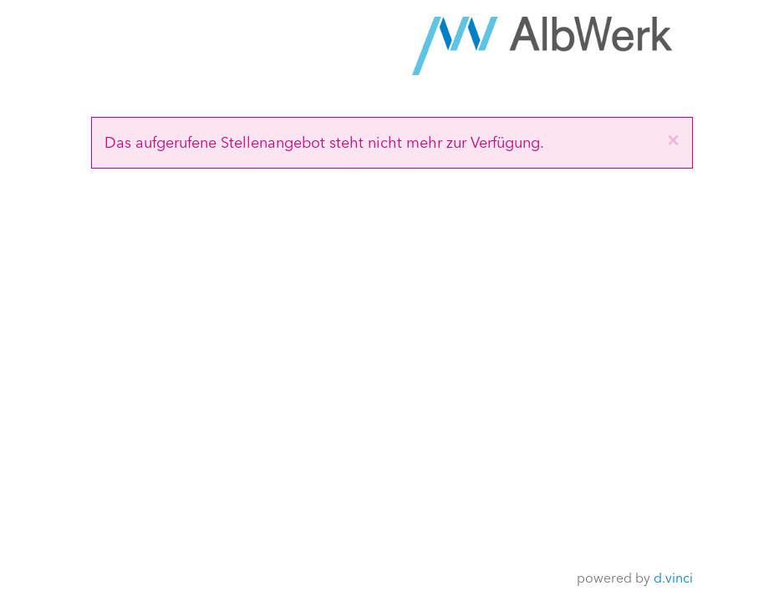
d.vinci (673, 577)
